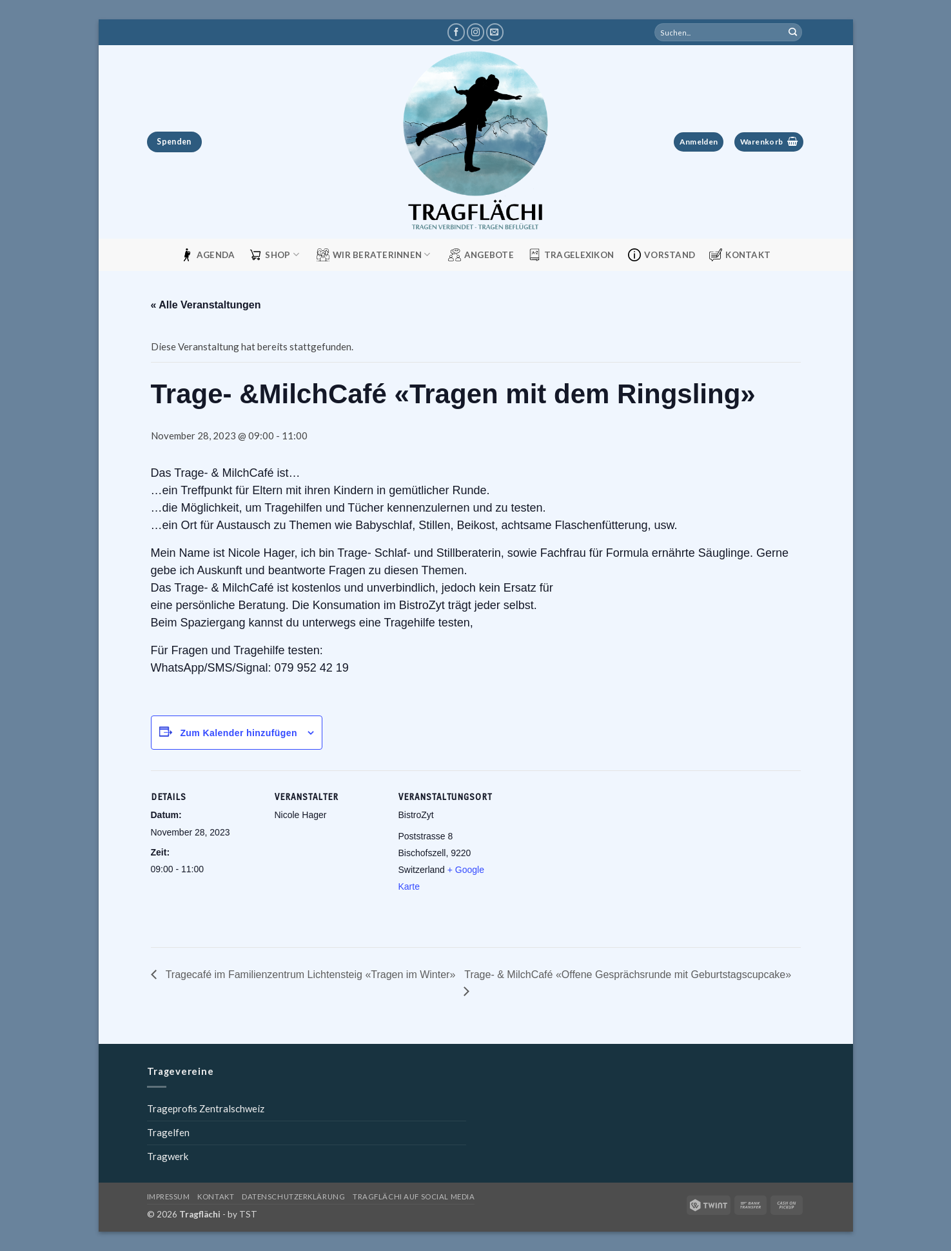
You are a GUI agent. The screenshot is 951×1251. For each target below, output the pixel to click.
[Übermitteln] (792, 32)
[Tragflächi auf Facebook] (456, 32)
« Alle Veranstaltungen (206, 304)
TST (248, 1214)
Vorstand (661, 254)
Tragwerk (167, 1156)
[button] (698, 142)
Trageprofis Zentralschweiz (205, 1108)
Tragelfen (168, 1132)
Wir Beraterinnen (374, 254)
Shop (274, 254)
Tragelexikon (571, 254)
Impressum (168, 1196)
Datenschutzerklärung (293, 1196)
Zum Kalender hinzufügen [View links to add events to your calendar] (238, 733)
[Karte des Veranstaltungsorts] (590, 859)
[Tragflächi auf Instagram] (475, 32)
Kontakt (739, 254)
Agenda (208, 254)
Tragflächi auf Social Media (414, 1196)
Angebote (481, 254)
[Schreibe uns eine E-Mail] (495, 32)
